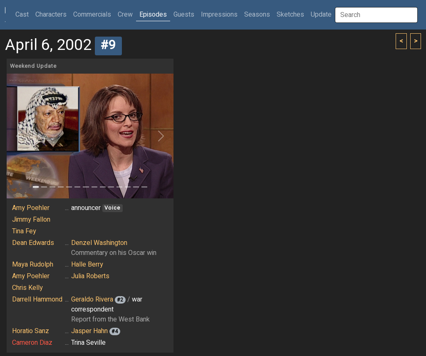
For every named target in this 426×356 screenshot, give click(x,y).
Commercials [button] (92, 15)
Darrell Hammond (37, 299)
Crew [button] (125, 15)
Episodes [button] (153, 15)
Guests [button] (183, 15)
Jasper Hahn (89, 331)
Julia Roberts (90, 276)
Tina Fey (24, 231)
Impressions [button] (219, 15)
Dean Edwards (33, 243)
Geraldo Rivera (92, 299)
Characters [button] (51, 15)
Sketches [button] (290, 15)
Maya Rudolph (32, 264)
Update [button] (321, 15)
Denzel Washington (99, 243)
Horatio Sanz (30, 331)
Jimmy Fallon (31, 220)
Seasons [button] (257, 15)
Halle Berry (87, 264)
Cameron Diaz (32, 343)
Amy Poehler (31, 208)
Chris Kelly (27, 288)
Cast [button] (23, 14)
